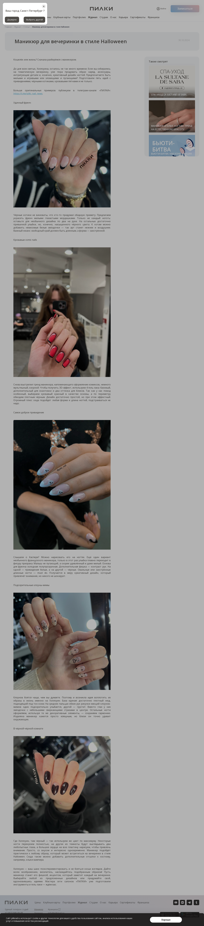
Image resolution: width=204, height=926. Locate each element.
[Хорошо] (166, 920)
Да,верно (12, 19)
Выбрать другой (36, 19)
